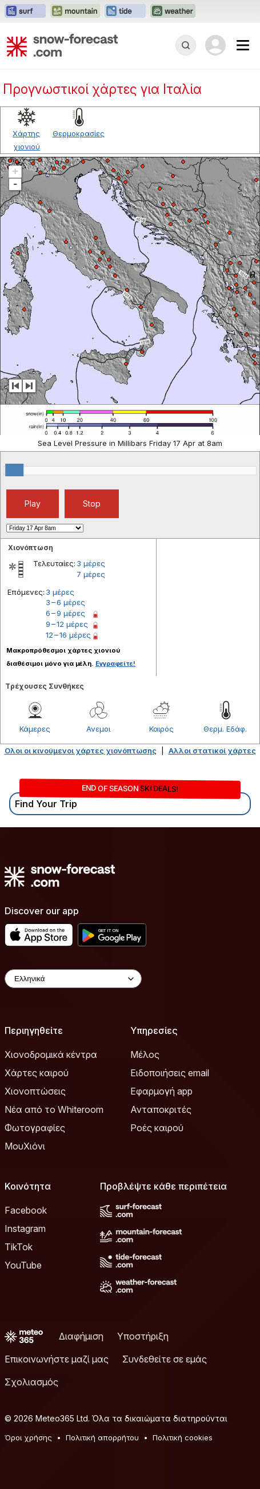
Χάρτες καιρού (37, 1073)
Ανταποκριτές (160, 1109)
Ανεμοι (98, 728)
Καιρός (161, 728)
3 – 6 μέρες (65, 602)
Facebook (26, 1210)
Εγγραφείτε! (115, 663)
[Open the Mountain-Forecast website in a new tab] (75, 11)
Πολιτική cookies (183, 1437)
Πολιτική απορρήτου (102, 1437)
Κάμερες (34, 728)
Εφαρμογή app (161, 1091)
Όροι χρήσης (28, 1437)
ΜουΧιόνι (25, 1146)
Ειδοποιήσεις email (169, 1073)
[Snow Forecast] (62, 45)
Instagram (25, 1228)
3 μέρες (91, 563)
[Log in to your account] (215, 45)
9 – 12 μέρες (67, 624)
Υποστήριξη (143, 1336)
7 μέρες (91, 574)
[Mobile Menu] (243, 45)
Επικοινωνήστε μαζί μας (57, 1359)
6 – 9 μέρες (65, 613)
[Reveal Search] (185, 45)
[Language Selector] (73, 978)
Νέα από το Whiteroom (54, 1109)
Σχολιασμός (31, 1382)
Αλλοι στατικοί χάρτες (212, 750)
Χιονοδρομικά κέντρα (51, 1054)
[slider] (14, 470)
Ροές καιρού (156, 1127)
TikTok (19, 1247)
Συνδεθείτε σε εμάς (164, 1359)
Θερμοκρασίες (79, 133)
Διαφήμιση (81, 1336)
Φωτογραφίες (35, 1127)
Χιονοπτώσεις (35, 1091)
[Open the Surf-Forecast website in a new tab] (25, 11)
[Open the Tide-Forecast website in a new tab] (125, 11)
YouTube (23, 1265)
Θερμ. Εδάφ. (225, 728)
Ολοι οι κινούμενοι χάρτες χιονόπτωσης (81, 750)
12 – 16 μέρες (68, 634)
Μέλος (144, 1054)
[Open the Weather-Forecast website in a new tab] (172, 11)
